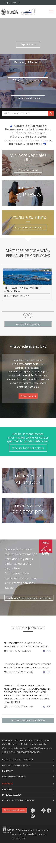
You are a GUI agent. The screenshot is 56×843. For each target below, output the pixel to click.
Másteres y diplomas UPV (28, 62)
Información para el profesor (17, 759)
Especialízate (28, 44)
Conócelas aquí (28, 395)
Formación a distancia (28, 98)
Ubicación (7, 789)
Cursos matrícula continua (28, 227)
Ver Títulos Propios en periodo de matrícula (29, 597)
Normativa (7, 771)
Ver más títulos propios (28, 323)
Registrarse (10, 2)
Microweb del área (11, 795)
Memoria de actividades (14, 776)
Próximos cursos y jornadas (28, 80)
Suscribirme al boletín (28, 448)
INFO (47, 650)
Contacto (7, 783)
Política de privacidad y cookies (18, 800)
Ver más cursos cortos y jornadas (28, 720)
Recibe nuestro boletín (14, 810)
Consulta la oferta (28, 169)
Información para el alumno (16, 765)
